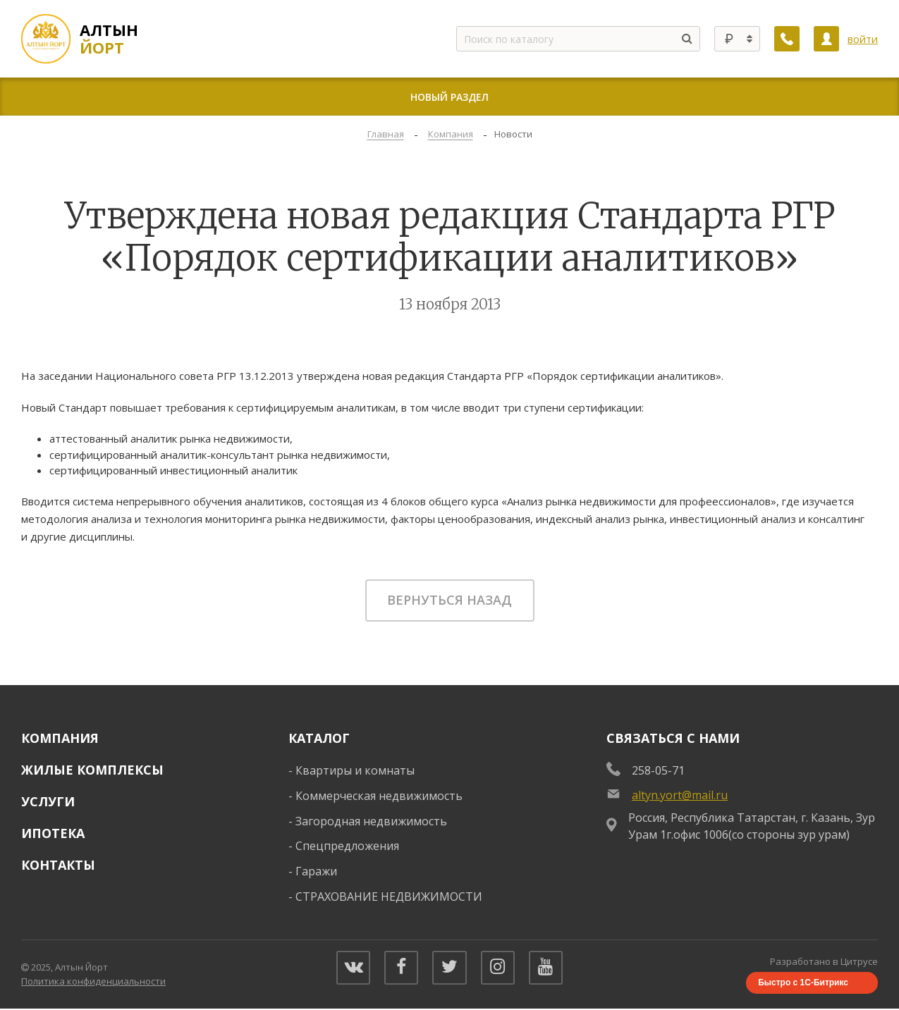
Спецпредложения (347, 846)
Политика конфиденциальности (93, 981)
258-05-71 (658, 770)
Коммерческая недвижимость (379, 795)
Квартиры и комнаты (355, 770)
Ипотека (53, 833)
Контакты (58, 864)
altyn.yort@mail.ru (680, 795)
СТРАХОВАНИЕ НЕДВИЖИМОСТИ (388, 896)
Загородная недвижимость (371, 821)
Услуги (48, 801)
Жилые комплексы (92, 769)
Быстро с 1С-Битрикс (803, 983)
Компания (60, 737)
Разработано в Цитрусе (824, 962)
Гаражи (316, 871)
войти (863, 39)
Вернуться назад (449, 599)
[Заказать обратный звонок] (787, 38)
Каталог (319, 737)
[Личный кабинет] (826, 38)
